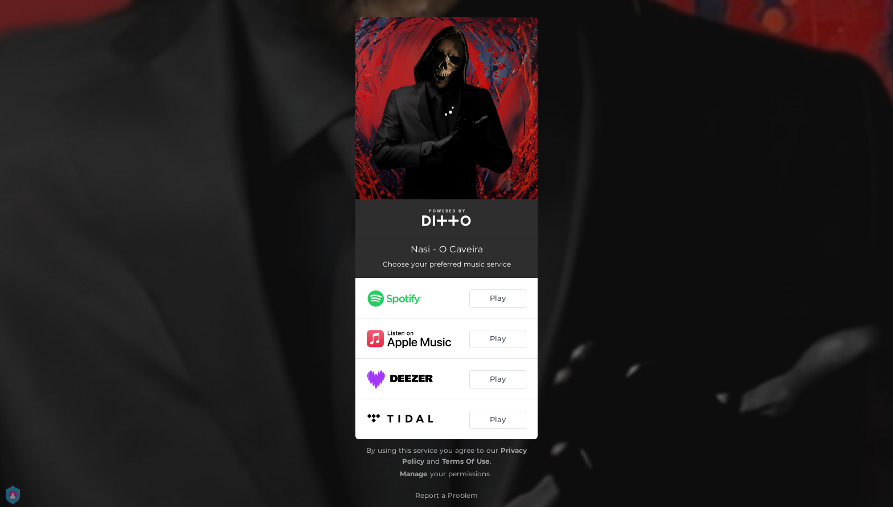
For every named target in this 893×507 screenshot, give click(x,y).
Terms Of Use (466, 461)
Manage (414, 473)
